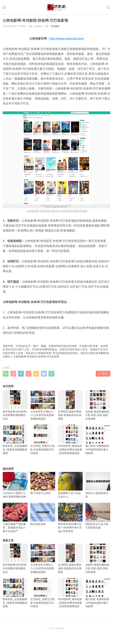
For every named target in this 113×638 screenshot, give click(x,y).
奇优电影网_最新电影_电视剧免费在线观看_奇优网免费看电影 (70, 440)
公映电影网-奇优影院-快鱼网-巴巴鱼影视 (36, 356)
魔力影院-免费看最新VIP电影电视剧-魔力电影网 (97, 440)
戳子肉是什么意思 (42, 483)
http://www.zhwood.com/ (67, 38)
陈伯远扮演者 (42, 514)
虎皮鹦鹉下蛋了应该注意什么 (70, 485)
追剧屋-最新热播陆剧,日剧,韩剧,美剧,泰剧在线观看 (97, 405)
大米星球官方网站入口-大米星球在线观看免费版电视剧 (42, 405)
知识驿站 (59, 628)
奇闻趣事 (55, 26)
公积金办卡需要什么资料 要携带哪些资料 (15, 485)
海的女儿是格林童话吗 (97, 485)
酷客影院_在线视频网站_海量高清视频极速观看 (15, 440)
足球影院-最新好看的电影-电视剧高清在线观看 (70, 405)
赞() (103, 373)
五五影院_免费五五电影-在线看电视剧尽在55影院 (42, 440)
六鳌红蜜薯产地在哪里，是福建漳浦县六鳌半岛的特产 (15, 518)
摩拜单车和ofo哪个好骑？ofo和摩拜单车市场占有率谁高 (70, 518)
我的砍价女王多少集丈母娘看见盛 (97, 516)
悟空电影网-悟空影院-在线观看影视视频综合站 (15, 405)
